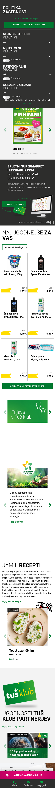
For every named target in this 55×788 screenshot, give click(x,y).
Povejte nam (28, 785)
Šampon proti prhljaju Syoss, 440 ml (14, 315)
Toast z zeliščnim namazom (21, 652)
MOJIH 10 (18, 149)
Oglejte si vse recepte (11, 601)
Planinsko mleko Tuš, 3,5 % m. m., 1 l (40, 315)
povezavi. (27, 103)
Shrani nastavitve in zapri (26, 18)
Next (50, 128)
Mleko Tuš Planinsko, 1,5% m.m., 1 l (12, 358)
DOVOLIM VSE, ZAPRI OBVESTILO (29, 25)
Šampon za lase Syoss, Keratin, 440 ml (41, 273)
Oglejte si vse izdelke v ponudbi (27, 386)
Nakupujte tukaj (14, 204)
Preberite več (16, 521)
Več (4, 42)
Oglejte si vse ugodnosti (13, 726)
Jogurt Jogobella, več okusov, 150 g (13, 273)
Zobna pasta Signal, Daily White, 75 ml (41, 358)
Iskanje (14, 785)
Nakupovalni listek (41, 786)
